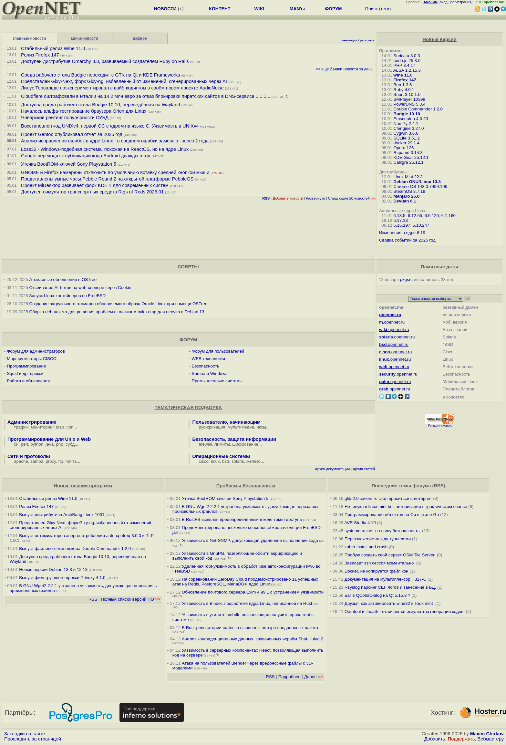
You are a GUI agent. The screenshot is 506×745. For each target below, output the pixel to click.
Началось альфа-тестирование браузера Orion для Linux (84, 111)
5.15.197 (401, 225)
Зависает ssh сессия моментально (380, 563)
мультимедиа (241, 427)
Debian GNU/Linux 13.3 (417, 181)
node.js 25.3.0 (406, 60)
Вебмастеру (491, 738)
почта (71, 461)
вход (444, 2)
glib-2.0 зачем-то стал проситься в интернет (388, 498)
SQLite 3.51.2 (406, 138)
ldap (60, 427)
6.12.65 (415, 215)
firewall (205, 444)
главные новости (29, 38)
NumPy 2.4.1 (405, 123)
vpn (70, 427)
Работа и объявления (28, 380)
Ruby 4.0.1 (403, 89)
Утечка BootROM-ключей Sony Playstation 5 (68, 164)
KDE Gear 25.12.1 (411, 157)
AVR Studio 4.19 (360, 522)
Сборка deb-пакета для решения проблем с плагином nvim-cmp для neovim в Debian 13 (116, 311)
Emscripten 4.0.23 (410, 118)
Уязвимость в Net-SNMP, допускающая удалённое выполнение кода (250, 540)
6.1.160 (448, 215)
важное (140, 38)
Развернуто (315, 198)
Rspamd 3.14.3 (407, 152)
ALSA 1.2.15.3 (407, 70)
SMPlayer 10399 (409, 99)
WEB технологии (208, 358)
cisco (203, 461)
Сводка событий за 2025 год (407, 240)
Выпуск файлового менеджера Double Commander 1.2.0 (75, 548)
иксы (261, 427)
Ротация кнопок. (440, 425)
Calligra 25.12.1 (408, 162)
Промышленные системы (217, 380)
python (36, 444)
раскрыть (367, 40)
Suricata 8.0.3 (406, 55)
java (50, 444)
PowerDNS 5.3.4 (409, 104)
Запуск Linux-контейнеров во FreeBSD (67, 295)
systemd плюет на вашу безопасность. (383, 530)
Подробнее (289, 676)
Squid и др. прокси (25, 373)
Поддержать (461, 738)
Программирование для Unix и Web (49, 439)
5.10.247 (421, 225)
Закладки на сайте (24, 733)
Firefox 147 (404, 80)
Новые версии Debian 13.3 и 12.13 (53, 569)
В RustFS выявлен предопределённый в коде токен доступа (242, 519)
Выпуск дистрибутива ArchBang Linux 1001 (61, 514)
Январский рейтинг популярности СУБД (64, 117)
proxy (51, 461)
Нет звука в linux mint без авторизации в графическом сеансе (406, 506)
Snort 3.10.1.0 (406, 94)
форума (421, 485)
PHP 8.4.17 (404, 65)
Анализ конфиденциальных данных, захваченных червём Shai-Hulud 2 (252, 638)
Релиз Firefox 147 (40, 54)
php (59, 444)
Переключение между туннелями (378, 538)
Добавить (434, 738)
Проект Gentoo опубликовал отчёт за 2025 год (71, 134)
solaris (238, 461)
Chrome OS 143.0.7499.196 (420, 186)
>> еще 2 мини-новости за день (344, 69)
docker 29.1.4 (406, 142)
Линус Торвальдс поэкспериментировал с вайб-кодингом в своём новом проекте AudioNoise (122, 87)
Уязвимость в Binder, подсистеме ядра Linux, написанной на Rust (247, 603)
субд (70, 444)
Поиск (371, 8)
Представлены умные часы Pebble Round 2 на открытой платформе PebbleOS (107, 178)
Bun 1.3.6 (402, 84)
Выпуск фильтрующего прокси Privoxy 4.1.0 (63, 577)
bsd (225, 461)
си (16, 444)
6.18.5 (399, 215)
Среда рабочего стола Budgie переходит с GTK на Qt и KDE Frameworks (100, 75)
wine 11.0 (402, 75)
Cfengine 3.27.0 (408, 128)
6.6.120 (432, 215)
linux (215, 461)
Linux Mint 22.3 (407, 176)
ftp (60, 461)
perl (24, 444)
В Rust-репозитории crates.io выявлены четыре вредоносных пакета (250, 627)
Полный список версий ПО (130, 599)
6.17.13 (400, 220)
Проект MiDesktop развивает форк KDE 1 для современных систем (95, 185)
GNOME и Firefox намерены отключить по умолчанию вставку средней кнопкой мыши (115, 172)
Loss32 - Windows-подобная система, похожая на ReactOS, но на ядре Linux (105, 149)
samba (36, 461)
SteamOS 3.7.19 (409, 191)
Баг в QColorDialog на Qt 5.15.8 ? (377, 595)
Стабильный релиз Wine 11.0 (53, 48)
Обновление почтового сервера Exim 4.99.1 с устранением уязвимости (253, 592)
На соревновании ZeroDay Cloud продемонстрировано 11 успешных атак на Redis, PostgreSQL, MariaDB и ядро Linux (245, 581)
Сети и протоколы (28, 456)
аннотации (349, 40)
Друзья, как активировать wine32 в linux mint (389, 603)
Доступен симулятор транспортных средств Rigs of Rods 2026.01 (92, 191)
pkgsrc (406, 279)
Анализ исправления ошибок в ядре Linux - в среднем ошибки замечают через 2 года (115, 140)
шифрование (245, 444)
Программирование (26, 366)
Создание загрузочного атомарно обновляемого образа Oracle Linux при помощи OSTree (118, 303)
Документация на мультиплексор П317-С (385, 579)
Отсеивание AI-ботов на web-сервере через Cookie (80, 287)
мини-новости (84, 38)
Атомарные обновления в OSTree (63, 279)
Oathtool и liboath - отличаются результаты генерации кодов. (405, 611)
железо (253, 461)
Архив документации (332, 469)
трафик (21, 427)
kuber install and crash (366, 546)
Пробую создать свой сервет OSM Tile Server (390, 555)
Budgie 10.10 (406, 113)
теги (385, 8)
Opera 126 (403, 147)
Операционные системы (221, 456)
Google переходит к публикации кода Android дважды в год (85, 155)
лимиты (222, 444)
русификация (212, 427)
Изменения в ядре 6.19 (402, 232)
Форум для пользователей (218, 351)
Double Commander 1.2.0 (418, 109)
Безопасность (205, 366)
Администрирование (32, 422)
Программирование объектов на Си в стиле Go (392, 514)
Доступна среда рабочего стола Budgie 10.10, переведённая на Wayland (101, 104)
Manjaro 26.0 (406, 196)
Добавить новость (288, 198)
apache (21, 461)
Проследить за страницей (32, 738)
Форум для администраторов (36, 351)
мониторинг (42, 427)
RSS (92, 599)
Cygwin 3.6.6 (405, 133)
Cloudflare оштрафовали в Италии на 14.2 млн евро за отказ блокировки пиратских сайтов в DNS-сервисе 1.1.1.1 (145, 96)
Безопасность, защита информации (234, 439)
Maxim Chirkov (487, 733)
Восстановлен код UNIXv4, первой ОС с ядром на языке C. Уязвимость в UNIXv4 (110, 126)
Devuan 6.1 (404, 201)
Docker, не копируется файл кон (376, 571)
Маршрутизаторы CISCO (32, 358)
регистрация (460, 2)
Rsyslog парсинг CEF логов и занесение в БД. (390, 587)
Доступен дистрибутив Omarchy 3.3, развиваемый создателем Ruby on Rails (105, 61)
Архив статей (364, 469)
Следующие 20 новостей (351, 198)
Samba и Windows (210, 373)
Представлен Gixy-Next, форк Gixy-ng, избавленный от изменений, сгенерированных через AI (124, 81)
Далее (313, 676)
